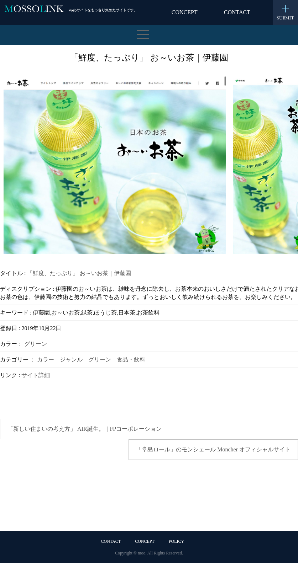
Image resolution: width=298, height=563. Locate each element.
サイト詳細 (35, 375)
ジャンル (71, 359)
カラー (45, 359)
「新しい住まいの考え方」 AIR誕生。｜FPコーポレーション (84, 429)
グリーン (35, 344)
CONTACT (237, 12)
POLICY (176, 541)
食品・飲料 (131, 359)
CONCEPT (185, 12)
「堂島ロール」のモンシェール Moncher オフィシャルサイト (213, 449)
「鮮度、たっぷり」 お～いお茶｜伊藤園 (79, 273)
